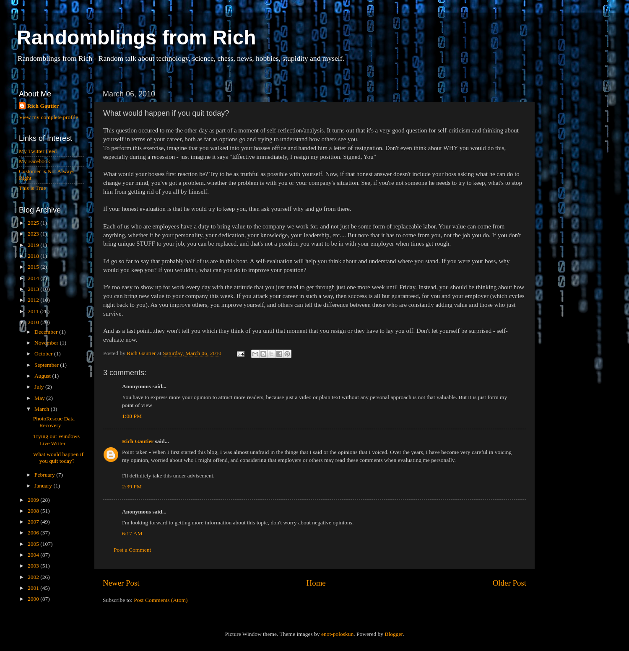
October (44, 353)
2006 (34, 532)
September (47, 365)
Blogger (394, 634)
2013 (34, 289)
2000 (34, 599)
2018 (34, 256)
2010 (34, 322)
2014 (34, 278)
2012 (34, 300)
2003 (34, 566)
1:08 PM (132, 416)
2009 (34, 500)
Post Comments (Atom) (160, 600)
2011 (34, 311)
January (43, 485)
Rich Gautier (137, 441)
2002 (34, 577)
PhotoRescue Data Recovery (54, 421)
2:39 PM (132, 486)
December (46, 332)
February (45, 475)
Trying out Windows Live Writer (56, 439)
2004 (34, 555)
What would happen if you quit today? (58, 457)
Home (316, 582)
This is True (32, 188)
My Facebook (34, 161)
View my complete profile (48, 117)
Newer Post (121, 582)
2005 (34, 544)
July (39, 387)
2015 (34, 267)
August (43, 376)
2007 (34, 522)
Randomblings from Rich (136, 37)
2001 (34, 588)
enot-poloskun (337, 634)
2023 (34, 234)
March (42, 409)
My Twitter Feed (38, 151)
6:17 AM (132, 533)
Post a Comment (132, 550)
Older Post (509, 582)
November (47, 343)
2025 (34, 223)
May (40, 398)
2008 (34, 511)
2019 (34, 245)
